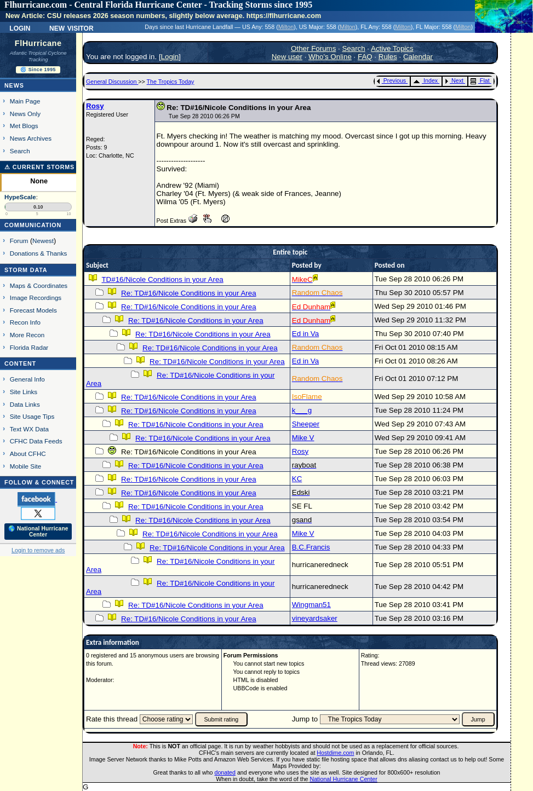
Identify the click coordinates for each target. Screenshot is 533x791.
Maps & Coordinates (38, 285)
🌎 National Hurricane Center (38, 532)
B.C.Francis (311, 547)
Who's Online (330, 57)
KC (297, 479)
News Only (25, 113)
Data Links (25, 404)
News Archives (30, 138)
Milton (286, 27)
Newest (43, 240)
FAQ (365, 57)
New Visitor (71, 27)
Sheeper (305, 424)
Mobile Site (26, 466)
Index (425, 80)
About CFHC (28, 453)
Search (20, 150)
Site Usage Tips (32, 416)
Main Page (25, 101)
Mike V (303, 438)
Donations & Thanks (38, 253)
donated (225, 772)
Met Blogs (24, 125)
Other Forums (313, 48)
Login (19, 27)
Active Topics (392, 48)
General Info (27, 379)
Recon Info (25, 322)
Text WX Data (29, 428)
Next (454, 80)
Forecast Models (33, 310)
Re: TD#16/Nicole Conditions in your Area (188, 293)
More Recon (27, 334)
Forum (19, 240)
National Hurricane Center (343, 779)
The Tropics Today (170, 81)
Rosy (95, 106)
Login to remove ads (38, 550)
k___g (302, 410)
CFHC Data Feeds (36, 440)
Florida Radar (29, 347)
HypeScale (20, 197)
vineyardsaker (314, 618)
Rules (388, 57)
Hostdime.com (335, 752)
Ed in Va (305, 334)
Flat (480, 80)
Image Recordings (35, 297)
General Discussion (112, 81)
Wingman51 (311, 605)
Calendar (418, 57)
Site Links (23, 391)
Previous (391, 80)
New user (287, 57)
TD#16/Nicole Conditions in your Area (162, 279)
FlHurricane (38, 43)
